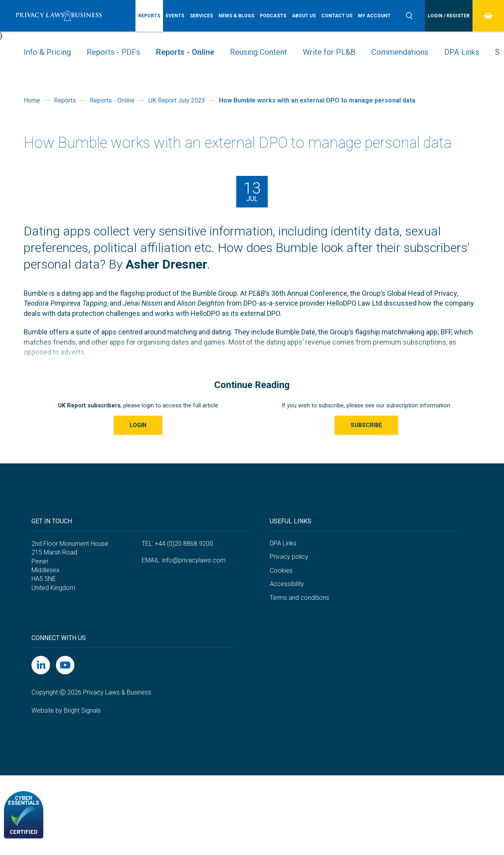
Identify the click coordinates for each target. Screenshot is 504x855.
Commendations (399, 52)
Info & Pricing (47, 52)
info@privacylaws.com (194, 560)
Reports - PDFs (113, 52)
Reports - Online (185, 52)
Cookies (281, 570)
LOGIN (138, 425)
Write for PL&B (329, 52)
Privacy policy (289, 556)
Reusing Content (258, 52)
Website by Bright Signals (66, 710)
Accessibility (287, 584)
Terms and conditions (299, 597)
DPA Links (461, 52)
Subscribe (366, 425)
